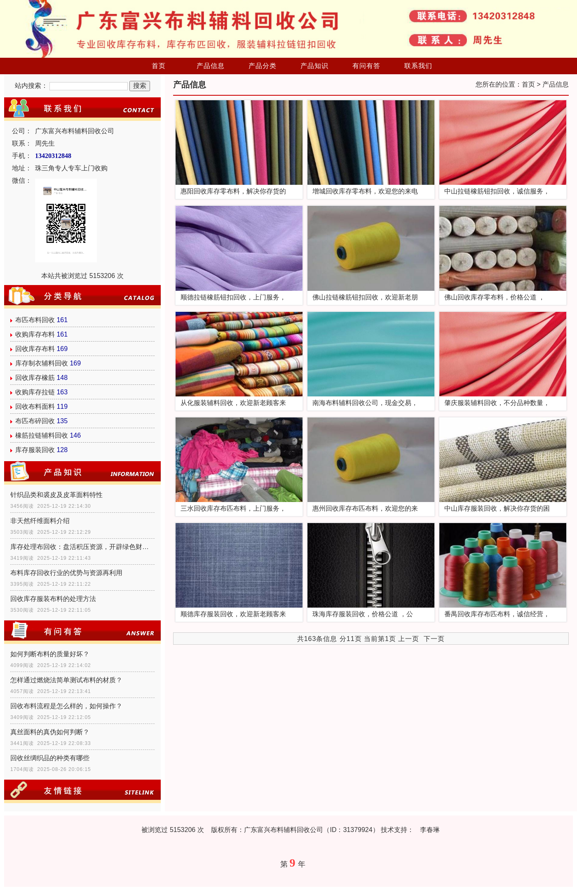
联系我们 (418, 65)
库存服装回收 (35, 449)
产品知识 (314, 65)
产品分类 (263, 65)
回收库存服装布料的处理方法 (53, 598)
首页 (159, 65)
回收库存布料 (35, 348)
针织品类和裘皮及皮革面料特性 (56, 494)
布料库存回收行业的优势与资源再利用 (66, 572)
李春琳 (430, 829)
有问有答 (366, 65)
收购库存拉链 (35, 392)
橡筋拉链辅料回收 (41, 435)
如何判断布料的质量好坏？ (49, 654)
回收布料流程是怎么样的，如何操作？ (66, 706)
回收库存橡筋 (35, 377)
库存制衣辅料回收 (41, 363)
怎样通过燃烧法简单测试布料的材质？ (66, 680)
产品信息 (211, 65)
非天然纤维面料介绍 (40, 520)
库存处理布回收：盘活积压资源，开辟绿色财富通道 (82, 546)
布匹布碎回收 (35, 420)
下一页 (434, 638)
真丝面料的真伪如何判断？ (49, 731)
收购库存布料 (35, 334)
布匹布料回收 (35, 319)
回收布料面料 (35, 406)
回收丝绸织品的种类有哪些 (49, 757)
